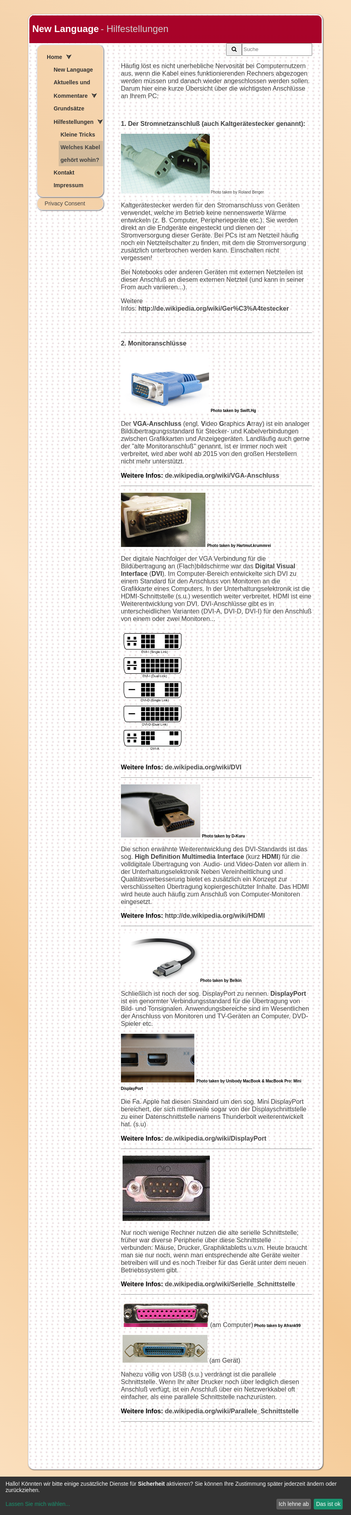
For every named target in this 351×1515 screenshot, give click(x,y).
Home (54, 57)
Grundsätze (69, 108)
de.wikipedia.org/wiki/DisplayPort (216, 1138)
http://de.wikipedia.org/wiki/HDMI (193, 915)
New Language (65, 28)
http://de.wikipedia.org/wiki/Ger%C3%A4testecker (213, 308)
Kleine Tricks (77, 134)
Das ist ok (328, 1504)
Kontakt (64, 172)
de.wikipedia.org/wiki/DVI (203, 767)
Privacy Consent (65, 203)
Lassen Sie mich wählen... (38, 1504)
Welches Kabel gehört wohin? (80, 153)
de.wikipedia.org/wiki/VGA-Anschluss (200, 475)
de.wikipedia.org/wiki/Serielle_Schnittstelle (230, 1283)
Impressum (68, 185)
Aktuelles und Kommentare (72, 89)
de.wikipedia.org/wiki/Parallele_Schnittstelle (232, 1410)
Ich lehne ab (293, 1504)
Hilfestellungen (74, 122)
